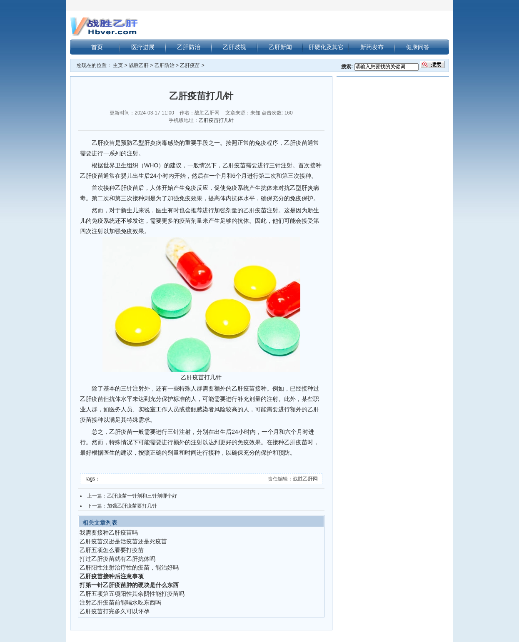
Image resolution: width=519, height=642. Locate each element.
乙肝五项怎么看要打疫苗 (112, 550)
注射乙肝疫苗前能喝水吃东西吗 (120, 602)
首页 (97, 47)
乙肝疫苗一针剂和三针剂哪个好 (142, 496)
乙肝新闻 (280, 47)
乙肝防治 (188, 47)
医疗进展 (143, 47)
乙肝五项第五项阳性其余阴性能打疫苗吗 (132, 593)
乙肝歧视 (234, 47)
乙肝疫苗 (190, 65)
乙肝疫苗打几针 (216, 120)
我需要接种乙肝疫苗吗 (109, 532)
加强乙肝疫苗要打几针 (132, 506)
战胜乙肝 (139, 65)
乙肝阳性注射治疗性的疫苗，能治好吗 (129, 567)
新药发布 (372, 47)
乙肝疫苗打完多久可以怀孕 (115, 611)
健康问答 (417, 47)
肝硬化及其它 (326, 47)
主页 (118, 65)
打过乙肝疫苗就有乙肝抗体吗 (117, 558)
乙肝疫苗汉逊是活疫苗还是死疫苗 (123, 541)
